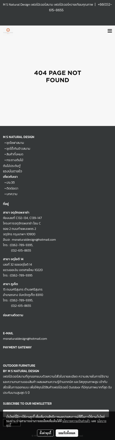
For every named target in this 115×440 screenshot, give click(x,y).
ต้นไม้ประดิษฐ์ (12, 165)
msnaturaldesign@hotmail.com (25, 338)
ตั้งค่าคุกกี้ (45, 433)
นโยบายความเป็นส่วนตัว (76, 421)
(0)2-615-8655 (17, 250)
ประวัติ (10, 182)
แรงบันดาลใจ (12, 171)
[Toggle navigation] (109, 31)
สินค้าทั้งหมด (14, 154)
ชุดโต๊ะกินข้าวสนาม (18, 148)
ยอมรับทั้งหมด (67, 433)
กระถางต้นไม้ (14, 160)
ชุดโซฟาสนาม (15, 142)
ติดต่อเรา (12, 188)
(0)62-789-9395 (21, 245)
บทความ (11, 193)
